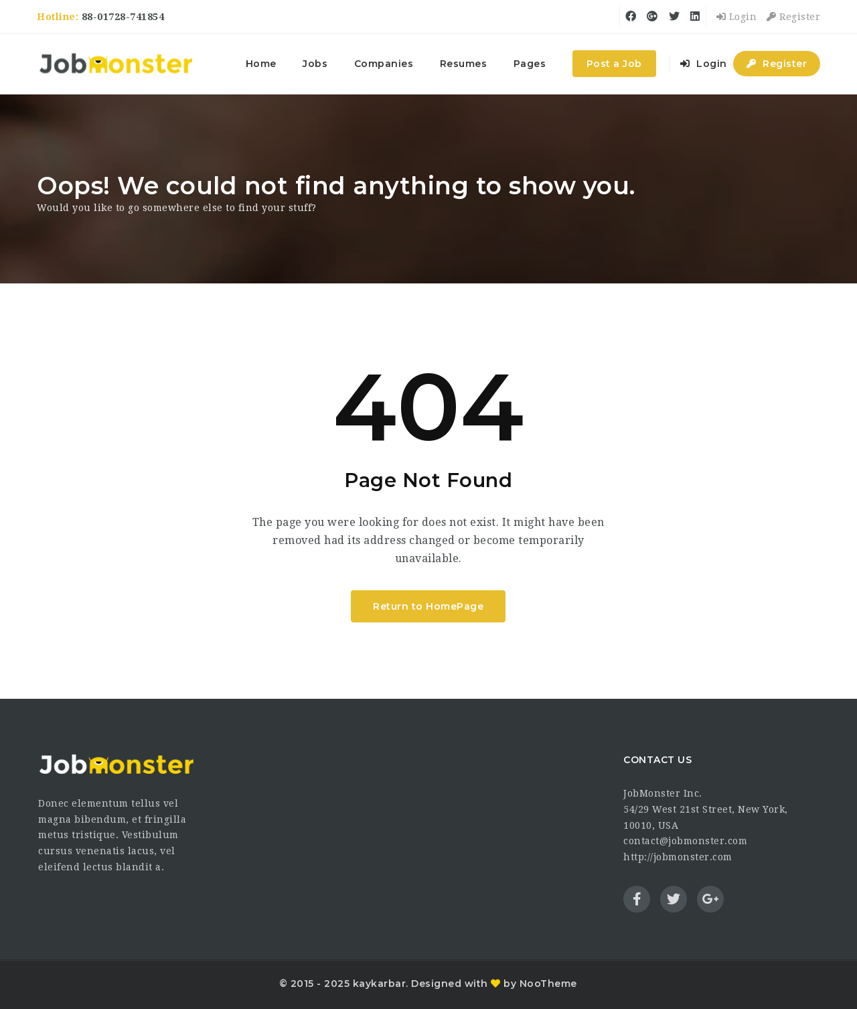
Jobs (315, 64)
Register (793, 16)
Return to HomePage (428, 606)
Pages (530, 64)
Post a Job (614, 64)
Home (261, 64)
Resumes (463, 64)
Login (736, 16)
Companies (384, 64)
